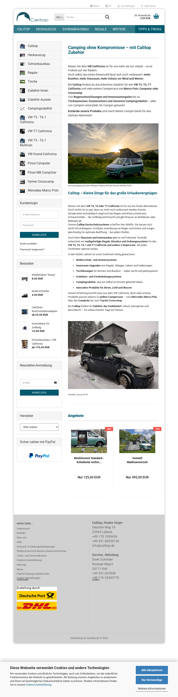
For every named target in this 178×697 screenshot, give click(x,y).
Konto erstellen (28, 244)
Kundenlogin (126, 6)
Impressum (23, 529)
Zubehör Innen (34, 91)
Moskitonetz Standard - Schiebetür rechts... (89, 461)
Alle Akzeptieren (152, 670)
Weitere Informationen (152, 688)
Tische (28, 82)
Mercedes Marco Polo (39, 191)
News (94, 6)
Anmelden (39, 235)
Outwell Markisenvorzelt (137, 461)
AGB (19, 542)
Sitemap (21, 565)
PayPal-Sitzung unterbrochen (33, 574)
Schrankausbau (75, 29)
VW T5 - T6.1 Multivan (33, 143)
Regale (101, 29)
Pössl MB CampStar (38, 173)
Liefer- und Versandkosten (32, 556)
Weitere (119, 29)
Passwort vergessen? (32, 250)
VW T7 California (36, 132)
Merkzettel (148, 6)
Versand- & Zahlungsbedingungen (36, 547)
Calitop (23, 29)
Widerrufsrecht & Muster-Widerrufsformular (41, 551)
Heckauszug (46, 29)
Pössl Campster (35, 164)
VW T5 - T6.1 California (33, 120)
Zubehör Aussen (35, 100)
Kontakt (21, 533)
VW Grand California (38, 155)
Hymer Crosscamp (37, 182)
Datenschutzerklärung (38, 684)
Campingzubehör (36, 109)
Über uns (22, 538)
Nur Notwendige (152, 680)
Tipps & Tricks (150, 29)
